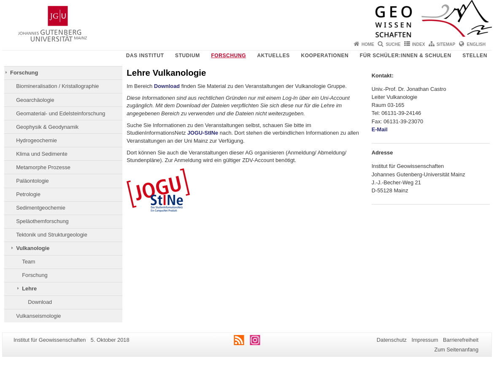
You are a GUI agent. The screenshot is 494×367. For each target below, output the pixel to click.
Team (28, 261)
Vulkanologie (32, 248)
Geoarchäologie (35, 100)
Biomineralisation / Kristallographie (57, 86)
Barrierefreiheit (460, 340)
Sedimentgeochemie (40, 208)
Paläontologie (32, 181)
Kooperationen (324, 56)
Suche (393, 44)
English (476, 44)
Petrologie (28, 194)
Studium (187, 56)
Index (418, 44)
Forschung (228, 56)
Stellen (474, 56)
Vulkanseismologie (38, 316)
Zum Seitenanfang (456, 349)
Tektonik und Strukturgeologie (51, 234)
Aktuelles (273, 56)
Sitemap (446, 44)
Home (368, 44)
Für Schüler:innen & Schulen (405, 56)
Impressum (424, 340)
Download (40, 302)
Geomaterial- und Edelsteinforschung (60, 113)
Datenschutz (392, 340)
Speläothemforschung (42, 221)
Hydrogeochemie (36, 140)
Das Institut (145, 56)
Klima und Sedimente (41, 154)
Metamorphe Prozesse (43, 167)
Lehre (29, 288)
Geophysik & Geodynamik (47, 127)
